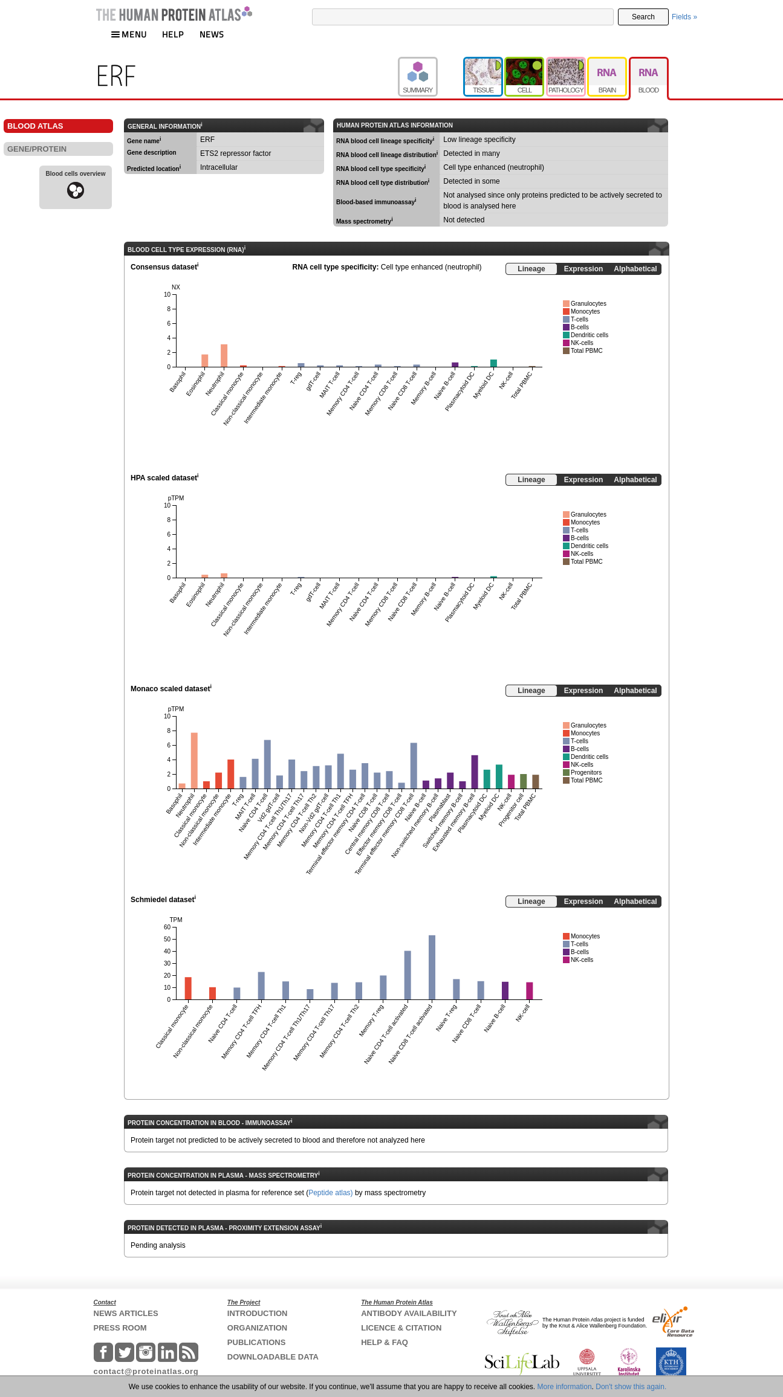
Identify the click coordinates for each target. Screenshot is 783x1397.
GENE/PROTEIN (37, 148)
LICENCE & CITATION (401, 1327)
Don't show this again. (631, 1386)
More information (565, 1386)
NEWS (212, 34)
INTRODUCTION (257, 1313)
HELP (173, 34)
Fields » (684, 17)
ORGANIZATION (257, 1327)
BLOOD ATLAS (35, 126)
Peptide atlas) (330, 1193)
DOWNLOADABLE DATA (273, 1356)
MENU (129, 34)
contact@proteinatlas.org (146, 1371)
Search (643, 17)
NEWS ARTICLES (126, 1313)
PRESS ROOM (120, 1327)
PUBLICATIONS (256, 1342)
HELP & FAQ (384, 1342)
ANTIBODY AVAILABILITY (408, 1313)
